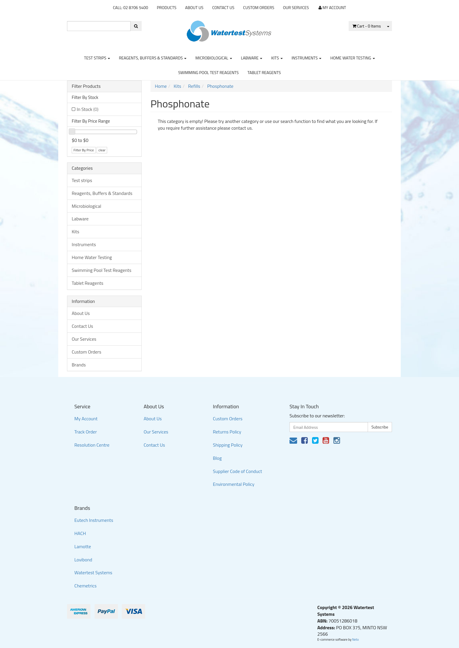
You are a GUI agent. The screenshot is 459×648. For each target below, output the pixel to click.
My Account (85, 418)
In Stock (87, 109)
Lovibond (83, 559)
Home (161, 86)
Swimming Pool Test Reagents (208, 72)
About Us (194, 7)
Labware (252, 58)
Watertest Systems (93, 572)
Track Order (85, 431)
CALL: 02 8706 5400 (130, 7)
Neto (355, 639)
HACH (80, 533)
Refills (194, 86)
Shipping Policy (227, 444)
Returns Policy (227, 431)
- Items (366, 26)
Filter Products (86, 86)
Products (167, 7)
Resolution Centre (91, 444)
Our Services (296, 7)
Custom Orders (258, 7)
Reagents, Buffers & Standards (152, 58)
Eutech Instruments (93, 520)
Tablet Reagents (264, 72)
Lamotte (82, 546)
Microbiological (213, 58)
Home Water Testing (352, 58)
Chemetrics (85, 585)
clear (101, 150)
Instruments (307, 58)
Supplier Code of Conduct (237, 471)
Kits (276, 58)
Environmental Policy (233, 484)
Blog (217, 458)
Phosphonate (220, 86)
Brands (79, 364)
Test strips (97, 58)
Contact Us (223, 7)
